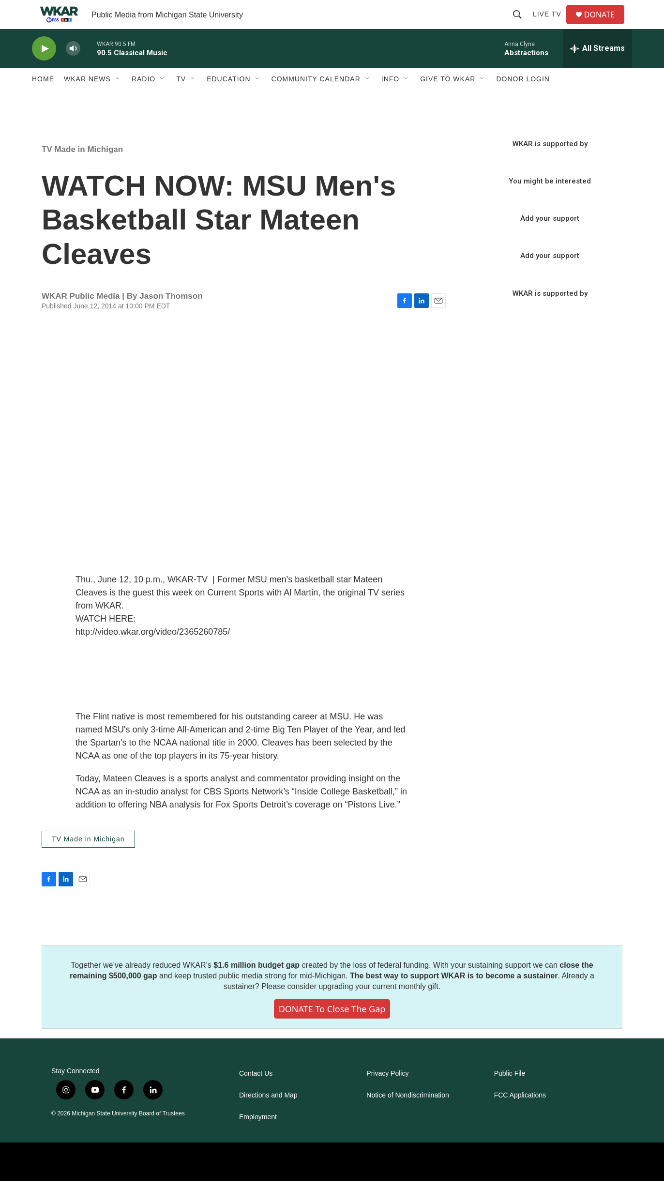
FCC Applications (520, 1117)
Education (228, 101)
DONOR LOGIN (523, 101)
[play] (44, 70)
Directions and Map (268, 1117)
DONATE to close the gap (332, 1030)
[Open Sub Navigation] (118, 101)
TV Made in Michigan (82, 171)
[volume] (73, 70)
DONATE (605, 25)
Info (390, 101)
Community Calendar (316, 101)
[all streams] (597, 70)
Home (43, 101)
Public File (510, 1095)
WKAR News (87, 101)
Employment (258, 1138)
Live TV (551, 25)
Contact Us (255, 1095)
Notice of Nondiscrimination (407, 1117)
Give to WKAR (447, 101)
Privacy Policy (387, 1095)
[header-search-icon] (521, 25)
